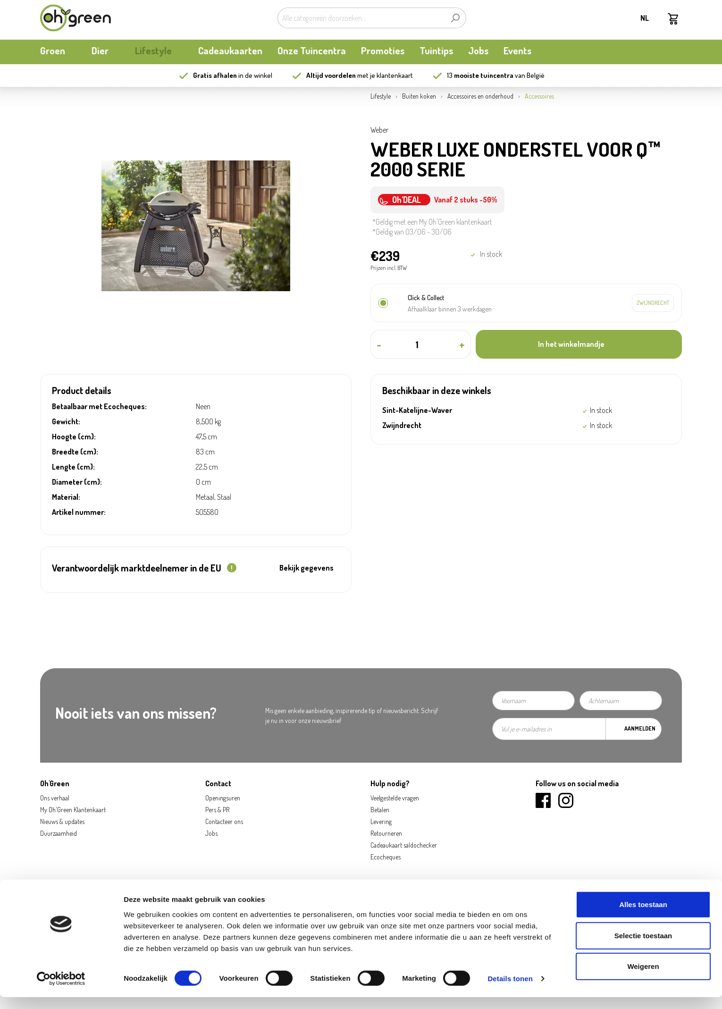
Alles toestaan (643, 916)
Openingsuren (222, 798)
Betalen (379, 810)
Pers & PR (217, 810)
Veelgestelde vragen (394, 798)
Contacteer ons (224, 821)
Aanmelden (639, 728)
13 (480, 75)
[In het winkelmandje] (579, 344)
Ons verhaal (54, 798)
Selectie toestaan (643, 947)
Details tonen (509, 990)
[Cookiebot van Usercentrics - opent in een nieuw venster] (61, 991)
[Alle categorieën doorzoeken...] (361, 18)
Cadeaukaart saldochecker (403, 845)
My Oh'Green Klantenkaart (73, 810)
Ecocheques (385, 857)
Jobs (211, 833)
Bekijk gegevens (306, 567)
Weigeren (643, 978)
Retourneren (386, 833)
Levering (381, 821)
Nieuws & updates (62, 821)
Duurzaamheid (58, 833)
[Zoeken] (455, 18)
